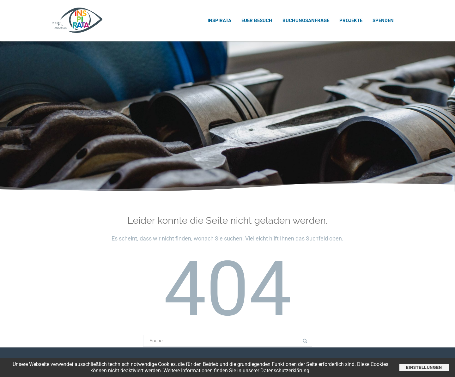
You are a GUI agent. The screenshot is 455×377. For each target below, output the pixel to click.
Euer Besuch (256, 20)
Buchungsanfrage (305, 20)
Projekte (350, 20)
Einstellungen (424, 367)
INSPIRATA (219, 20)
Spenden (383, 20)
